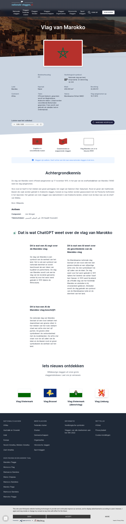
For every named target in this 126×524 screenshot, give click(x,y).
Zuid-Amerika (8, 450)
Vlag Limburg (102, 401)
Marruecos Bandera (11, 472)
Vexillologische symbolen (74, 425)
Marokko (14, 89)
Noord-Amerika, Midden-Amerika (16, 445)
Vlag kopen (108, 12)
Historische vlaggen (42, 445)
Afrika (5, 425)
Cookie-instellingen (102, 435)
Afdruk (98, 425)
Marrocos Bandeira (11, 492)
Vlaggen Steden (34, 12)
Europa (6, 440)
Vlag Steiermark (24, 401)
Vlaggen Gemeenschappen (47, 12)
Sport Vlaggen (82, 12)
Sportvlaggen (39, 450)
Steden (37, 430)
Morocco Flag (9, 467)
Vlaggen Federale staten (25, 12)
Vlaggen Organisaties (61, 12)
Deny (29, 517)
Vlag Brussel (50, 401)
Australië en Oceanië (11, 430)
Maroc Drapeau (9, 477)
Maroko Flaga (8, 487)
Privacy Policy (120, 520)
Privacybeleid (100, 430)
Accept (68, 517)
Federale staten (40, 425)
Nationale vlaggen (16, 12)
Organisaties (39, 440)
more (107, 517)
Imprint (114, 520)
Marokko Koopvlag (103, 122)
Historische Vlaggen (72, 12)
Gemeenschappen (41, 435)
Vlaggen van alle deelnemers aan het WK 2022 (78, 431)
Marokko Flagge (9, 462)
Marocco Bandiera (10, 482)
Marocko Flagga (9, 497)
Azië (5, 435)
